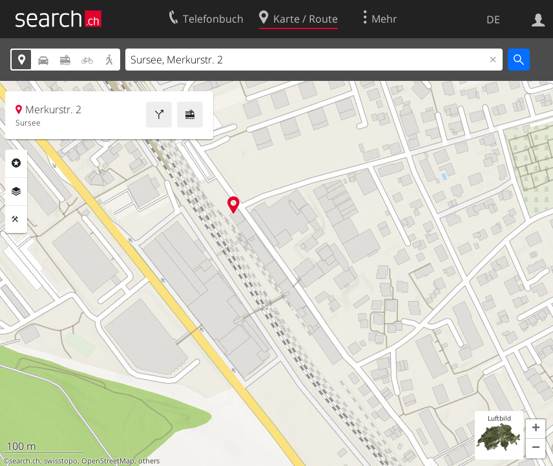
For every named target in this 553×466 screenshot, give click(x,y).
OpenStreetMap (107, 460)
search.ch (24, 460)
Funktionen (16, 219)
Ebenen (16, 191)
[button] (535, 429)
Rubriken (16, 163)
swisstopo (61, 460)
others (149, 460)
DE (493, 19)
